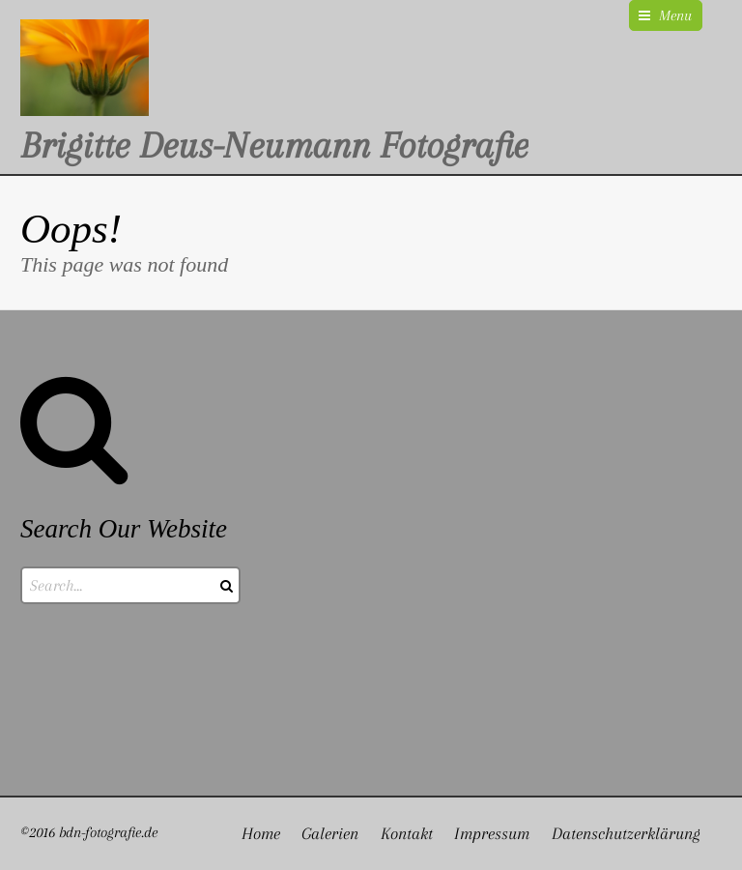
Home (261, 833)
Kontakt (407, 833)
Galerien (329, 833)
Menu (675, 15)
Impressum (491, 833)
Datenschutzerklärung (626, 833)
